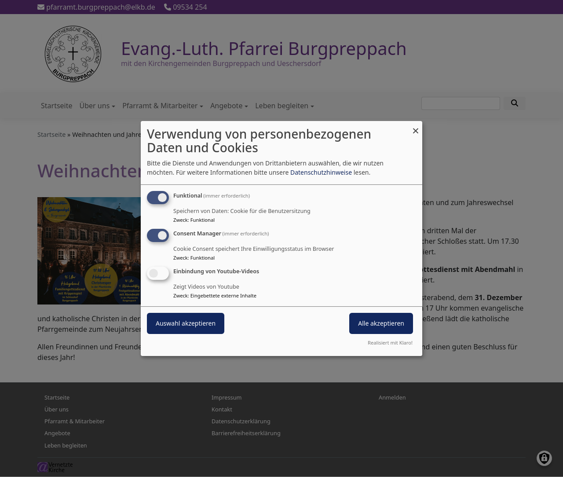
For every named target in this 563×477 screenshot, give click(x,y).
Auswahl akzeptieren (186, 323)
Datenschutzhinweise (321, 172)
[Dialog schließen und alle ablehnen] (415, 126)
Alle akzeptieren (381, 323)
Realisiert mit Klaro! (390, 342)
